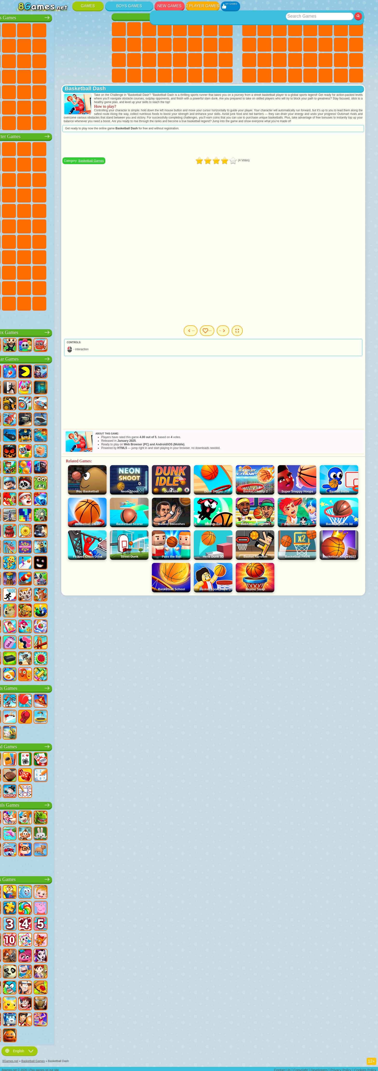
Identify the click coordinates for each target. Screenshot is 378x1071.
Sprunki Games (81, 287)
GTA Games (66, 76)
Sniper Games (51, 60)
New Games (169, 6)
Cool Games (264, 76)
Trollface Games (51, 163)
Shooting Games (66, 91)
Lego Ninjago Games (81, 148)
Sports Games (249, 45)
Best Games (303, 16)
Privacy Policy (341, 1068)
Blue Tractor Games (51, 225)
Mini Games (295, 60)
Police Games (81, 60)
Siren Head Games (81, 225)
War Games (81, 106)
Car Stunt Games (325, 60)
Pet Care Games (226, 76)
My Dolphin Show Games (66, 179)
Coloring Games (226, 29)
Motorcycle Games (66, 45)
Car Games (36, 45)
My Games (231, 334)
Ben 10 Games (36, 210)
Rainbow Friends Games (66, 256)
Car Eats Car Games (51, 76)
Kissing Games (180, 45)
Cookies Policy (365, 1068)
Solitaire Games (341, 45)
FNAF (97, 148)
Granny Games (81, 241)
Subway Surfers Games (20, 179)
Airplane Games (36, 106)
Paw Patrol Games (51, 148)
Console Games (356, 76)
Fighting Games (20, 60)
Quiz (180, 29)
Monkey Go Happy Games (97, 210)
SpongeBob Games (36, 148)
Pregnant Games (210, 45)
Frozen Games (134, 45)
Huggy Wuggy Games (97, 241)
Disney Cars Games (97, 179)
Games (88, 6)
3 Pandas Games (81, 179)
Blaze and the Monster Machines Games (20, 194)
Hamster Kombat (36, 287)
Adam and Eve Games (51, 210)
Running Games (51, 91)
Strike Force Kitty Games (66, 194)
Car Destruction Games (81, 122)
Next (260, 334)
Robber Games (36, 76)
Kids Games (295, 29)
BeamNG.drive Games (66, 122)
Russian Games (356, 45)
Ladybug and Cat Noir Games (66, 163)
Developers (319, 1068)
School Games (325, 76)
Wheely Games (20, 148)
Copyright (300, 1068)
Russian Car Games (81, 76)
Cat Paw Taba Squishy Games (165, 76)
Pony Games (119, 29)
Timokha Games (20, 302)
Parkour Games (20, 106)
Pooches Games (51, 194)
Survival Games (20, 76)
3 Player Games (249, 76)
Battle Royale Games (97, 29)
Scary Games (295, 45)
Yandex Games (341, 29)
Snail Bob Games (20, 163)
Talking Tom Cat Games (66, 148)
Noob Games (20, 256)
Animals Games (59, 804)
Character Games (59, 135)
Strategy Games (51, 29)
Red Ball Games (36, 163)
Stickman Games (81, 45)
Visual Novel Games (226, 45)
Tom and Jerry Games (20, 225)
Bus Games (20, 91)
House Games (195, 76)
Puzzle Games (356, 60)
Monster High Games (195, 29)
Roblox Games (59, 331)
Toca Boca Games (81, 256)
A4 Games (51, 241)
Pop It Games (264, 60)
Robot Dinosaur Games (97, 60)
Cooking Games (180, 76)
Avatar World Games (97, 256)
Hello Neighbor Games (36, 256)
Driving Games (66, 106)
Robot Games (66, 60)
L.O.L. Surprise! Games (210, 76)
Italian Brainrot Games (97, 302)
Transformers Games (66, 287)
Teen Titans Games (36, 225)
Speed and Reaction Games (310, 60)
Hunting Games (81, 91)
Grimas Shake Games (20, 287)
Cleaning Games (119, 76)
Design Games (226, 60)
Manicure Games (134, 60)
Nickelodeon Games (310, 76)
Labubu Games (20, 318)
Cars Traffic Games (97, 122)
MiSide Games (51, 302)
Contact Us (282, 1068)
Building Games (341, 76)
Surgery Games (149, 60)
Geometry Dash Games (356, 29)
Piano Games (134, 76)
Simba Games (20, 272)
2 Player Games (202, 6)
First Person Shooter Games (36, 91)
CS (20, 122)
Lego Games (97, 163)
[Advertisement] (236, 148)
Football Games (36, 29)
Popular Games (59, 358)
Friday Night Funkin (81, 272)
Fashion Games (195, 60)
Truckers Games (97, 106)
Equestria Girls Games (134, 29)
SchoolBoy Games (51, 256)
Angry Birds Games (36, 179)
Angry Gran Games (81, 163)
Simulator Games (280, 29)
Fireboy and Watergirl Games (149, 29)
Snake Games (341, 60)
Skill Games (325, 29)
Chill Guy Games (36, 302)
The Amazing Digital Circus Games (51, 287)
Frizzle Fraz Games (20, 210)
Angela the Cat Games (119, 45)
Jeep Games (97, 91)
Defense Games (295, 76)
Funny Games (264, 45)
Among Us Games (97, 225)
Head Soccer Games (51, 106)
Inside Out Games (36, 272)
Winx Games (149, 76)
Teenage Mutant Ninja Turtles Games (66, 210)
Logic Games (310, 45)
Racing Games (36, 60)
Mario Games (81, 194)
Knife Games (249, 60)
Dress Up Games (149, 45)
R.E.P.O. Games (81, 302)
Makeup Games (165, 60)
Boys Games (129, 6)
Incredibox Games (97, 287)
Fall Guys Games (66, 225)
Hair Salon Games (165, 45)
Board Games (59, 745)
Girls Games (264, 29)
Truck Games (97, 45)
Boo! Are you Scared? (66, 302)
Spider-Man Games (97, 194)
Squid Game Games (36, 241)
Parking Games (20, 29)
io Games (280, 45)
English (19, 1048)
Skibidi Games (97, 272)
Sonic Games (36, 194)
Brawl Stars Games (20, 241)
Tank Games (66, 29)
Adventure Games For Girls (210, 29)
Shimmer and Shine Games (81, 210)
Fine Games (280, 60)
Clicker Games (325, 45)
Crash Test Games (51, 122)
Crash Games (51, 45)
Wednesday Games (51, 272)
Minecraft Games (20, 45)
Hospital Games (119, 60)
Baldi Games (66, 241)
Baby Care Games (210, 60)
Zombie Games (81, 29)
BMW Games (36, 122)
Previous (201, 334)
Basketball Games (280, 76)
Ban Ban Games (66, 272)
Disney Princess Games (180, 60)
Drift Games (97, 76)
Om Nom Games (51, 179)
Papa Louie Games (195, 45)
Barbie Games (165, 29)
